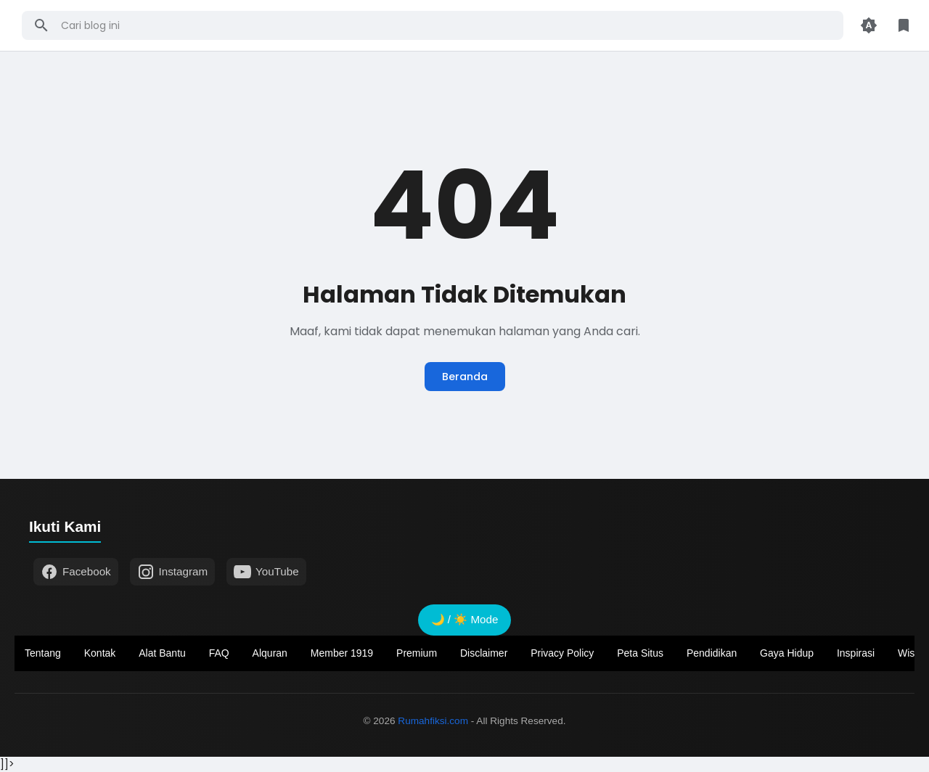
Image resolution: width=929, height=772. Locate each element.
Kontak (100, 653)
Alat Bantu (162, 653)
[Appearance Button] (868, 25)
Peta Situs (640, 653)
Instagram (172, 571)
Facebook (76, 571)
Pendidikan (712, 653)
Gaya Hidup (787, 653)
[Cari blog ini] (446, 25)
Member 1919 (342, 653)
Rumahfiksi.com (433, 720)
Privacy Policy (562, 653)
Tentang (43, 653)
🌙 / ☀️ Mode (465, 619)
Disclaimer (483, 653)
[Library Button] (903, 25)
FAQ (219, 653)
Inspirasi (856, 653)
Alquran (270, 653)
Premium (416, 653)
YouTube (266, 571)
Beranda (465, 376)
